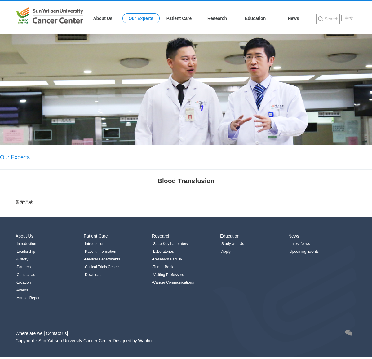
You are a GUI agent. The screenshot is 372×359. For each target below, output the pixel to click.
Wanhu (145, 340)
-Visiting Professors (168, 275)
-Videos (22, 290)
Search (331, 18)
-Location (23, 282)
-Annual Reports (29, 298)
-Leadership (25, 251)
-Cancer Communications (173, 282)
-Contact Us (25, 275)
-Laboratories (163, 251)
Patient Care (179, 18)
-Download (92, 275)
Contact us (56, 333)
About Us (102, 18)
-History (22, 259)
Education (255, 18)
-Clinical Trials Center (101, 267)
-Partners (23, 267)
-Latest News (299, 244)
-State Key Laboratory (170, 244)
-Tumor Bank (162, 267)
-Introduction (26, 244)
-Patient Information (100, 251)
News (293, 18)
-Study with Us (232, 244)
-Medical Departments (102, 259)
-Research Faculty (167, 259)
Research (217, 18)
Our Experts (140, 18)
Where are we (30, 333)
